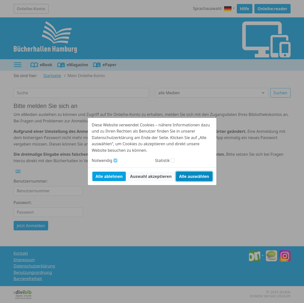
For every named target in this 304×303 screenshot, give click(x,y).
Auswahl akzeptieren (150, 176)
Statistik (162, 160)
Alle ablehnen (109, 176)
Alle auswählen (194, 176)
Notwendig (102, 160)
